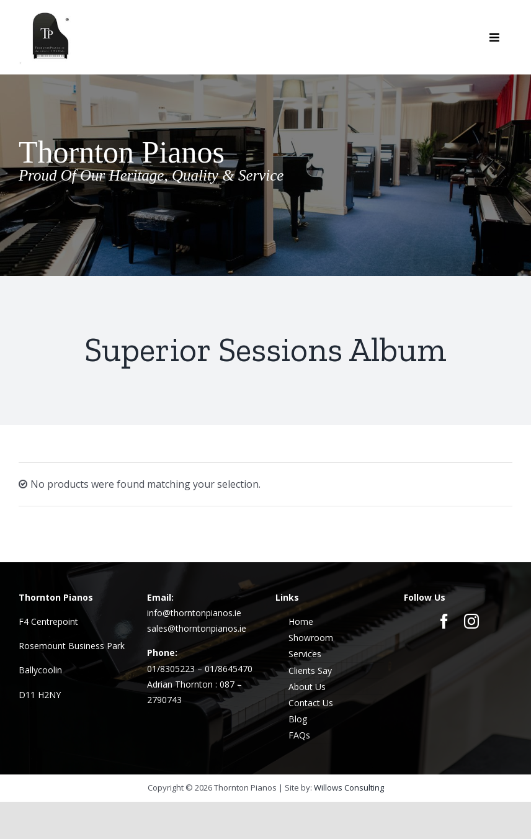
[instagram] (471, 621)
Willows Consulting (349, 787)
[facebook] (444, 621)
